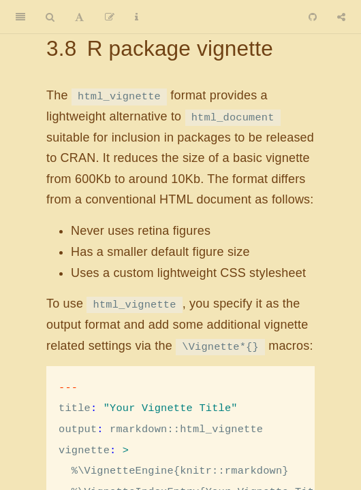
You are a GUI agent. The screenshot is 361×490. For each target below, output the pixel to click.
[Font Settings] (79, 17)
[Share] (341, 17)
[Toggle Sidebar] (20, 17)
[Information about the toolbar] (136, 17)
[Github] (312, 17)
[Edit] (110, 17)
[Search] (50, 17)
